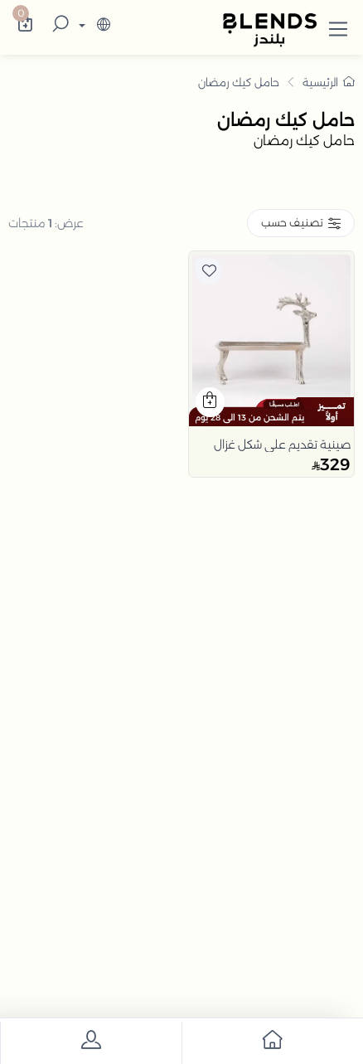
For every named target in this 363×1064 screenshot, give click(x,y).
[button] (338, 25)
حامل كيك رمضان (238, 82)
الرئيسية (328, 82)
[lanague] (92, 26)
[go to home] (272, 1043)
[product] (271, 333)
